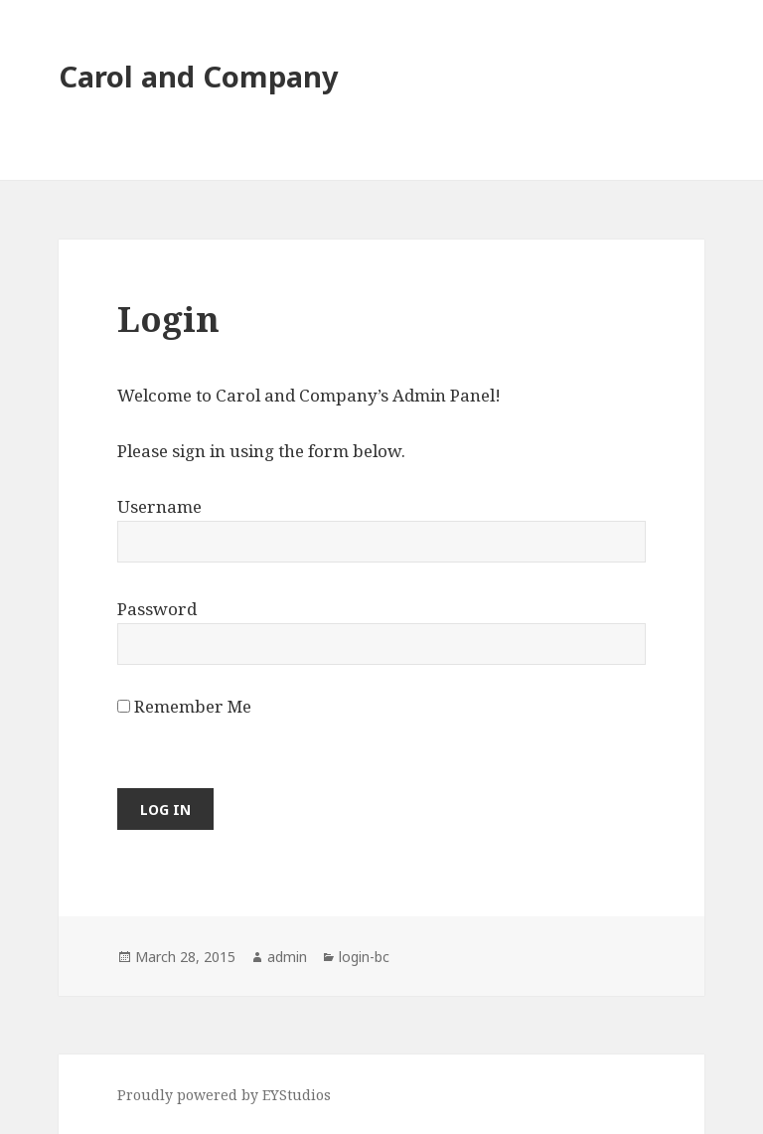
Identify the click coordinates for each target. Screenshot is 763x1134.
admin (287, 956)
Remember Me (184, 706)
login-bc (364, 956)
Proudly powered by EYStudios (224, 1094)
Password (157, 608)
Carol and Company (199, 76)
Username (159, 506)
